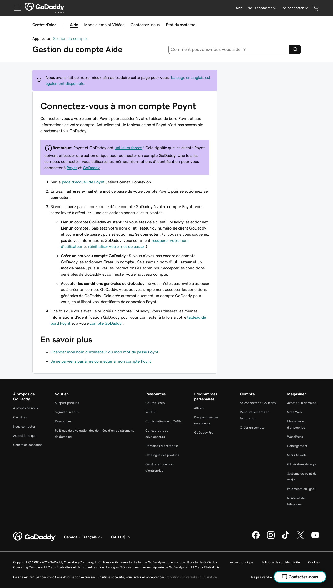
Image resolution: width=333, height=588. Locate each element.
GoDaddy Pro (203, 432)
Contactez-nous (145, 25)
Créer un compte (252, 427)
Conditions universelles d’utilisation (191, 577)
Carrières (20, 417)
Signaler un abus (67, 412)
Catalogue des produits (162, 455)
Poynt (72, 168)
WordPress (295, 436)
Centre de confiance (27, 445)
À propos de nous (25, 408)
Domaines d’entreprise (162, 446)
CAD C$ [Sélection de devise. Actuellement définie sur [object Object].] (121, 537)
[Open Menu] (15, 8)
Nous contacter (24, 426)
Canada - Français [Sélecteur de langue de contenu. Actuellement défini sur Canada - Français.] (83, 537)
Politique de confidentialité (280, 562)
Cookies (314, 562)
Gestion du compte (70, 38)
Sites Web (294, 412)
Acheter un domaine (301, 403)
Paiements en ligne (301, 489)
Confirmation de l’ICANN (163, 421)
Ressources (63, 421)
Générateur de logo (301, 464)
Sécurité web (296, 455)
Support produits (67, 403)
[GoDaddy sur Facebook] (255, 538)
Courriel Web (155, 403)
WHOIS (150, 412)
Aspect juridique (24, 435)
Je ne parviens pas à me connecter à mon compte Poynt (101, 361)
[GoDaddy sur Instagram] (270, 538)
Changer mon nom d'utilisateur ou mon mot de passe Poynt (104, 352)
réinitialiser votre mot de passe (116, 246)
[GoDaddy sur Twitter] (300, 538)
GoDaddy (91, 168)
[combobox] (229, 49)
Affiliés (199, 408)
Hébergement (297, 446)
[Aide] (239, 8)
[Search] (295, 49)
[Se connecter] (296, 8)
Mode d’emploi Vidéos (104, 25)
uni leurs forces (128, 148)
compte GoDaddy (106, 323)
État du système (180, 25)
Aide (74, 25)
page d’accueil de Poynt (83, 182)
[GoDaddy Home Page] (34, 536)
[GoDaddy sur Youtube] (315, 538)
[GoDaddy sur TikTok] (285, 538)
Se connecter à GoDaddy (258, 403)
